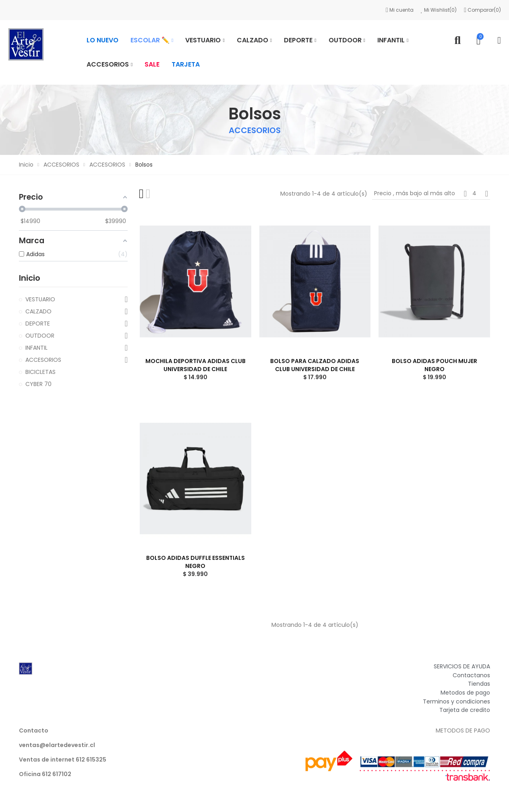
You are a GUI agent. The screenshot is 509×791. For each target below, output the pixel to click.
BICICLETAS (40, 372)
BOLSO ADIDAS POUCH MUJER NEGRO (434, 365)
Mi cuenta (400, 9)
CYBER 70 (38, 384)
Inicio (29, 277)
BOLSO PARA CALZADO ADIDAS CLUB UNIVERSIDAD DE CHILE (314, 365)
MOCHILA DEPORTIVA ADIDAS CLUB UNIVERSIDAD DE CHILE (195, 365)
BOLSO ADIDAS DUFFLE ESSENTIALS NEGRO (195, 562)
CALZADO (38, 311)
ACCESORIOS (43, 360)
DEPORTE (37, 323)
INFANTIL (36, 348)
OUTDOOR (39, 336)
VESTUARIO (40, 299)
